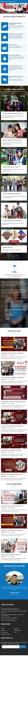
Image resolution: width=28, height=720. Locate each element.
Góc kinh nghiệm (17, 630)
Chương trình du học (5, 634)
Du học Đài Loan (4, 632)
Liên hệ (2, 628)
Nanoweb (18, 652)
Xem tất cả (14, 256)
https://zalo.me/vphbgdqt (5, 299)
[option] (14, 8)
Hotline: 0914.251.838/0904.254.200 (9, 1)
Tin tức (15, 632)
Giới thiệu (3, 630)
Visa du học (16, 628)
